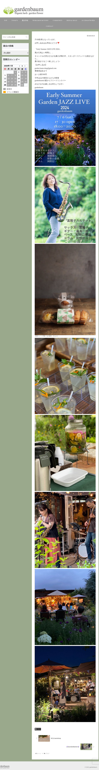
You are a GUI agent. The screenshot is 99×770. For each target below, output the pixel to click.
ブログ (37, 729)
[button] (26, 37)
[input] (15, 37)
